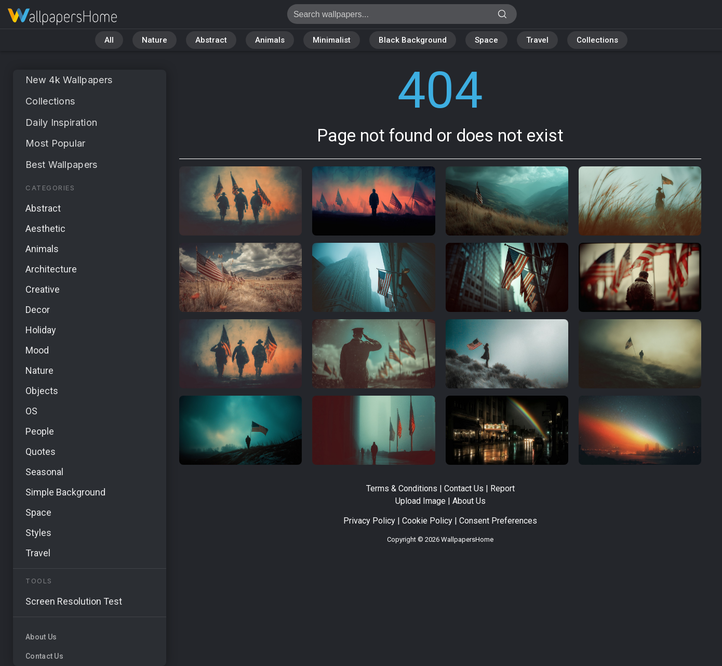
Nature (154, 40)
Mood (37, 350)
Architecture (51, 269)
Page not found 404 (62, 16)
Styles (38, 532)
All (109, 40)
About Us (41, 637)
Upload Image (420, 501)
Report (502, 488)
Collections (597, 40)
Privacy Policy (369, 521)
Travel (537, 40)
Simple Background (65, 492)
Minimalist (332, 40)
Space (486, 40)
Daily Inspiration (61, 122)
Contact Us (44, 656)
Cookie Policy (427, 521)
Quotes (40, 451)
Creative (42, 289)
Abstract (211, 40)
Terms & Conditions (401, 488)
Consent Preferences (498, 521)
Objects (41, 390)
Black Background (413, 40)
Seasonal (44, 471)
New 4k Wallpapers (68, 79)
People (39, 431)
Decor (37, 309)
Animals (270, 40)
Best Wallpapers (61, 164)
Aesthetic (45, 228)
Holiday (40, 329)
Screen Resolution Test (73, 601)
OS (31, 411)
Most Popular (55, 143)
